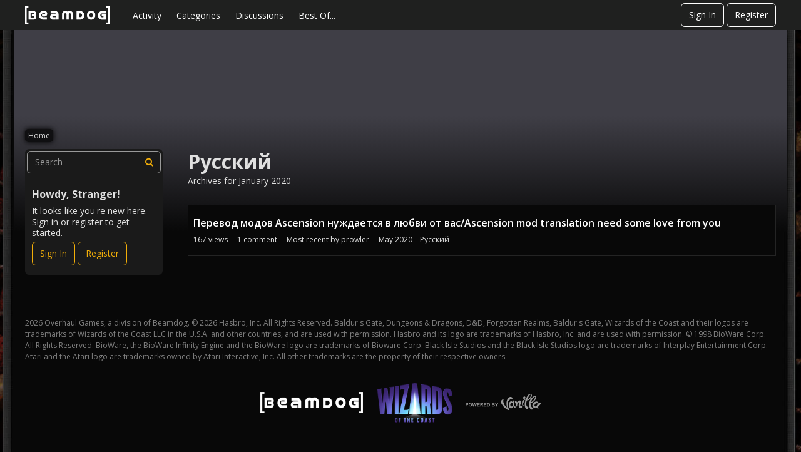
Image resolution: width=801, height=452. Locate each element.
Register (751, 15)
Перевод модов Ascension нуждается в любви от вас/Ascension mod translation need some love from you (457, 223)
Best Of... (316, 15)
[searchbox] (94, 162)
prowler (355, 239)
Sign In (702, 15)
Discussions (259, 15)
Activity (147, 15)
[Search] (149, 162)
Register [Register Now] (102, 253)
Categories (198, 15)
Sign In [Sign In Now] (53, 253)
